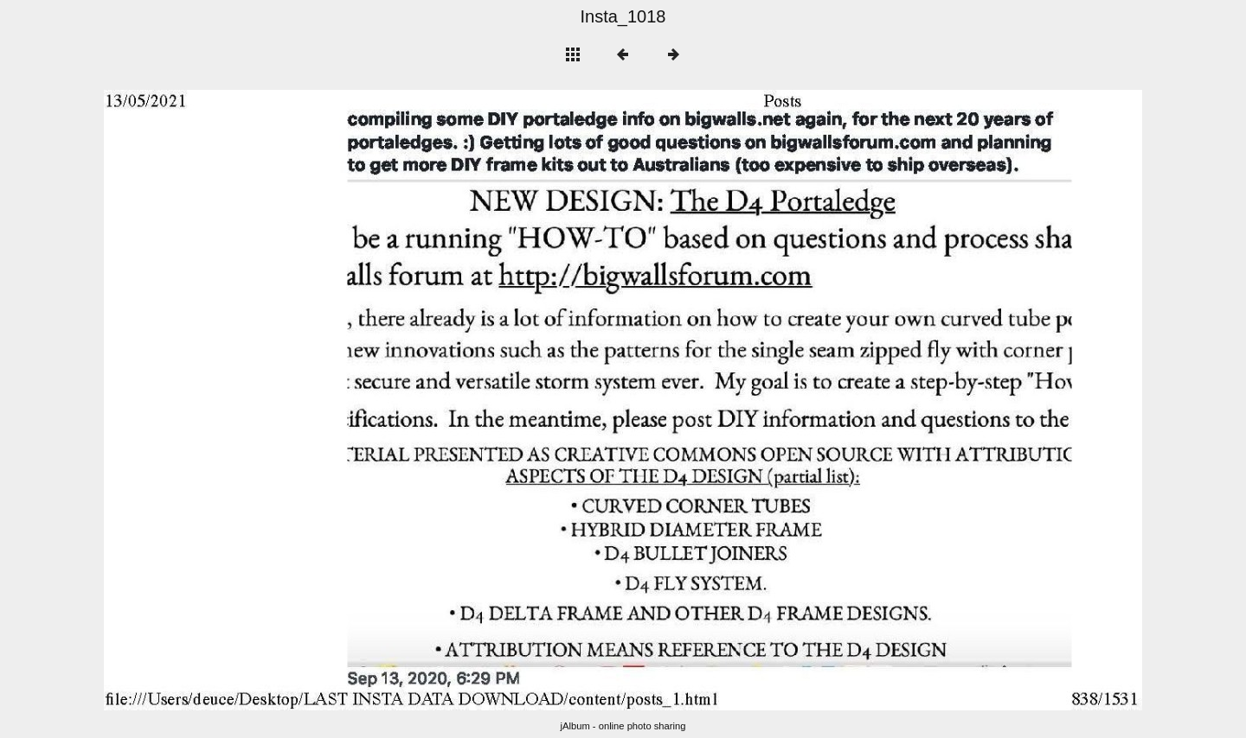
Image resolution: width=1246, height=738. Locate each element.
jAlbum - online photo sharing (623, 726)
